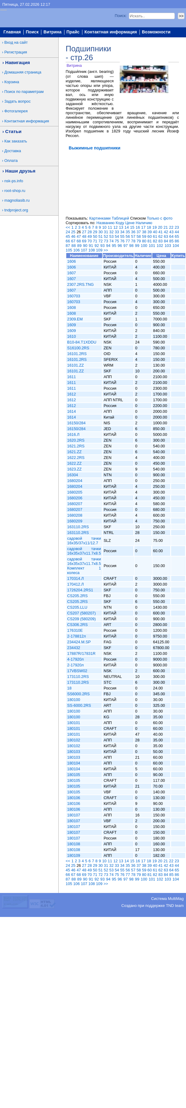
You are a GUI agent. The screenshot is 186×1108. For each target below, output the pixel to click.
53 (111, 236)
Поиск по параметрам (23, 91)
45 (68, 236)
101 (152, 245)
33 (117, 232)
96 (120, 245)
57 (133, 236)
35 (128, 232)
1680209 (74, 521)
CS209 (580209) (81, 619)
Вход (178, 39)
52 (106, 236)
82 (155, 241)
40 (155, 232)
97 (125, 245)
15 (132, 227)
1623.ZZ (74, 469)
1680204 (74, 480)
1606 (71, 261)
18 (149, 227)
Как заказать (15, 141)
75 (117, 241)
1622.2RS (75, 457)
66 (68, 241)
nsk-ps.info (13, 181)
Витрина (52, 32)
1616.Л (73, 434)
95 (114, 245)
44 (177, 232)
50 (95, 236)
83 (160, 241)
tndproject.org (16, 210)
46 (73, 236)
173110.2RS (78, 676)
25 (73, 232)
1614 (71, 411)
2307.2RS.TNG (80, 284)
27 (84, 232)
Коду (119, 223)
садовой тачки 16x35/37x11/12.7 (84, 540)
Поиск (32, 32)
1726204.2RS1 (80, 590)
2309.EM (75, 319)
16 (138, 227)
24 (68, 232)
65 (177, 236)
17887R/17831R (81, 653)
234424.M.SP (79, 642)
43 (171, 232)
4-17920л (75, 659)
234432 (73, 647)
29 (95, 232)
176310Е (75, 630)
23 (177, 227)
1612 (71, 394)
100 (144, 245)
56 (128, 236)
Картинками (99, 218)
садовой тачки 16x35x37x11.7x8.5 (84, 551)
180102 (73, 740)
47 (79, 236)
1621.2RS (75, 446)
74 (111, 241)
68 (79, 241)
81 (149, 241)
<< (68, 227)
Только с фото (159, 218)
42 (166, 232)
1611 (71, 376)
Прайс (73, 32)
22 (171, 227)
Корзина (11, 82)
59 (144, 236)
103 (167, 245)
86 (177, 241)
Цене (130, 223)
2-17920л (75, 665)
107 (84, 250)
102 (160, 245)
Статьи (13, 131)
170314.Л (75, 578)
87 (68, 245)
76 (122, 241)
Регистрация (15, 52)
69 (84, 241)
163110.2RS (78, 527)
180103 (73, 751)
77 (128, 241)
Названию (105, 223)
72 (100, 241)
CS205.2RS (77, 595)
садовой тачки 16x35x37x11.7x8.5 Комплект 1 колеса (84, 566)
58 (138, 236)
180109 (73, 855)
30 (100, 232)
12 (115, 227)
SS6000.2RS (78, 694)
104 (176, 245)
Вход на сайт (16, 42)
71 (95, 241)
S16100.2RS (78, 348)
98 (131, 245)
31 (106, 232)
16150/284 (76, 423)
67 (73, 241)
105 (69, 250)
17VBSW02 (77, 671)
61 (155, 236)
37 (138, 232)
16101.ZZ (75, 365)
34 (122, 232)
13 (121, 227)
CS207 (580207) (81, 613)
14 (127, 227)
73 (106, 241)
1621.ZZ (74, 452)
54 (117, 236)
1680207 (74, 503)
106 (76, 250)
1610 (71, 336)
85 (171, 241)
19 (154, 227)
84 (166, 241)
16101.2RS (77, 353)
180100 (73, 699)
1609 (71, 325)
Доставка (12, 151)
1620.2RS (75, 440)
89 (79, 245)
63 (166, 236)
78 (133, 241)
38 (144, 232)
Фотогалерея (16, 111)
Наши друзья (20, 170)
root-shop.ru (14, 190)
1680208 (74, 515)
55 (122, 236)
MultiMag (176, 898)
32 (111, 232)
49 (90, 236)
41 (160, 232)
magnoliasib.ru (16, 200)
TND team (175, 905)
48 (84, 236)
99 (137, 245)
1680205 (74, 492)
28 (90, 232)
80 (144, 241)
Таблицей (120, 218)
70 (90, 241)
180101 (73, 722)
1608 (71, 307)
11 (110, 227)
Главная (12, 32)
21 (166, 227)
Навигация (17, 62)
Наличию (144, 223)
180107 (73, 815)
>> (106, 250)
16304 (72, 475)
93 (102, 245)
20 (160, 227)
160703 (73, 296)
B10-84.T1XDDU (81, 342)
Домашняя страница (22, 72)
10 (104, 227)
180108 (73, 844)
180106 (73, 797)
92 (97, 245)
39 (149, 232)
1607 (71, 273)
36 (133, 232)
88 (73, 245)
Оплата (11, 160)
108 (91, 250)
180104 (73, 763)
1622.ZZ (74, 463)
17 (143, 227)
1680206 (74, 498)
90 (85, 245)
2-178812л (76, 636)
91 (91, 245)
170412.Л (75, 584)
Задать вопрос (17, 101)
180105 (73, 774)
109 (99, 250)
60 (149, 236)
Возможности (156, 32)
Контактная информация (110, 32)
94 (108, 245)
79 (138, 241)
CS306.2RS (77, 624)
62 (160, 236)
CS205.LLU (77, 607)
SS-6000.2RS (79, 705)
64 (171, 236)
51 (100, 236)
